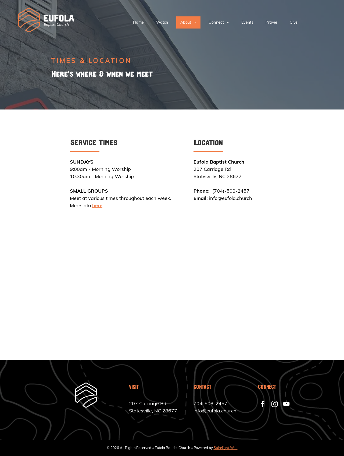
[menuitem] (140, 22)
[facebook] (262, 404)
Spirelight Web (226, 448)
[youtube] (286, 404)
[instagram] (274, 404)
